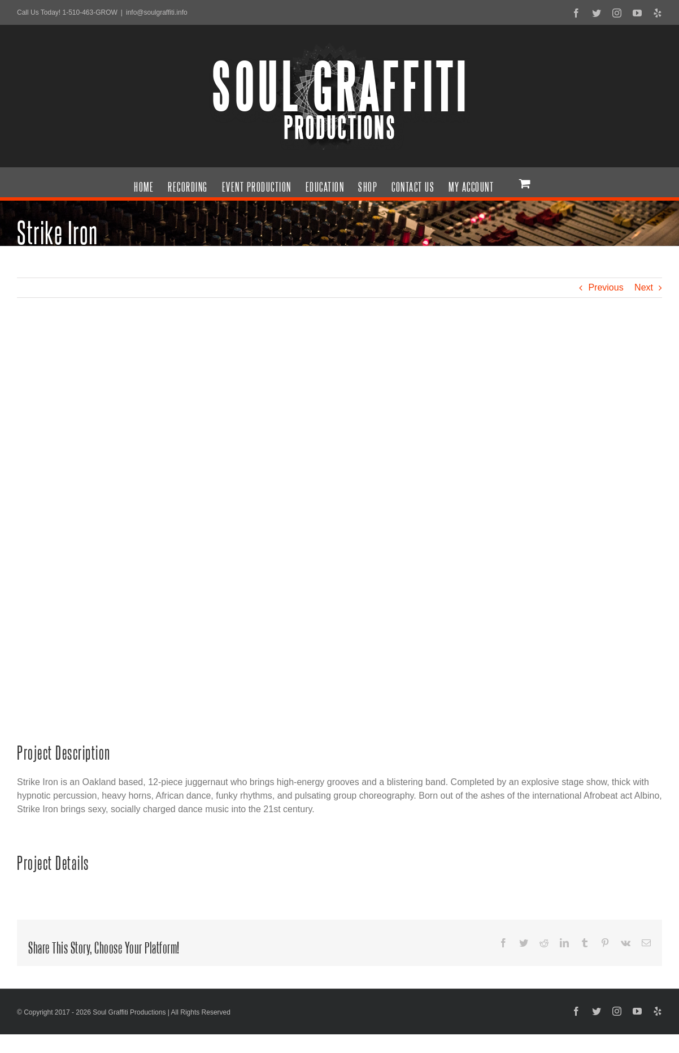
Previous (605, 287)
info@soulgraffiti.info (157, 12)
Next (643, 287)
